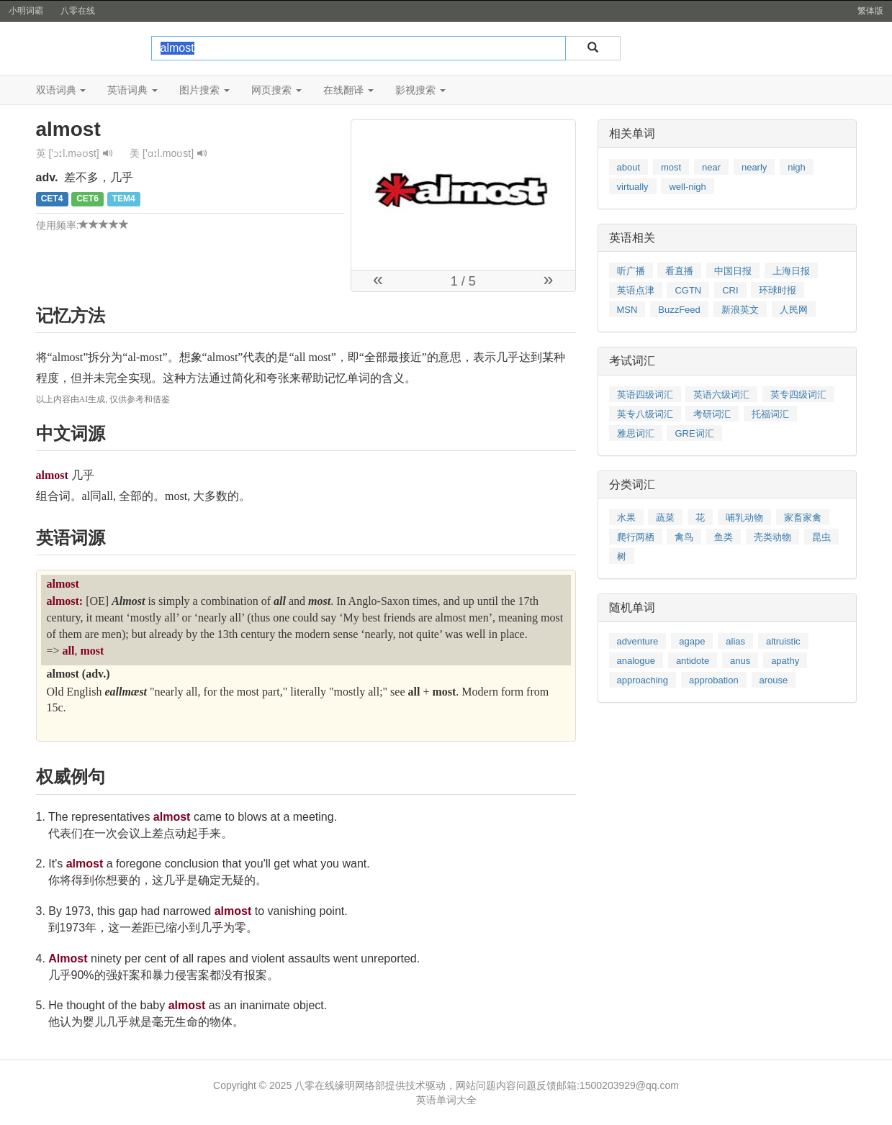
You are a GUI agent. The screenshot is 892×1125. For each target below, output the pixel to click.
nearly (754, 167)
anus (740, 660)
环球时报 (777, 290)
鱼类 (723, 537)
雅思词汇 (635, 433)
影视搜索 (420, 90)
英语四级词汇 (645, 394)
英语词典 (132, 90)
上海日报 (791, 270)
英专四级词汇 (798, 394)
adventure (638, 641)
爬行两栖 (635, 537)
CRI (730, 290)
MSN (627, 309)
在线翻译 (348, 90)
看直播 (679, 270)
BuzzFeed (679, 309)
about (629, 167)
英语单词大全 (446, 1100)
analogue (636, 660)
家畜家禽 (802, 517)
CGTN (688, 290)
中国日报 (733, 270)
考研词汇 (712, 414)
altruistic (783, 641)
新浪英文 (740, 309)
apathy (785, 660)
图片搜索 (204, 90)
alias (735, 641)
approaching (643, 680)
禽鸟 (684, 537)
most (671, 167)
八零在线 (77, 11)
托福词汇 (770, 414)
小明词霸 (26, 11)
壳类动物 (772, 537)
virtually (633, 186)
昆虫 (821, 537)
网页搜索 (276, 90)
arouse (774, 680)
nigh (797, 167)
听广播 (631, 270)
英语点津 (635, 290)
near (711, 167)
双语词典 (61, 90)
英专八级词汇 (645, 414)
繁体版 (870, 11)
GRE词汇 (694, 433)
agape (692, 641)
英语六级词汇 (721, 394)
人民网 (794, 309)
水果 (626, 517)
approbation (714, 680)
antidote (692, 660)
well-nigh (687, 186)
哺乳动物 (744, 517)
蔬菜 (665, 517)
